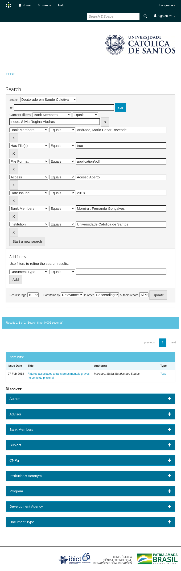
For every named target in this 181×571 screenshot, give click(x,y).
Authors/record (129, 295)
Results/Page (17, 295)
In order (89, 295)
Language (167, 5)
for (11, 107)
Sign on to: (164, 16)
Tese (163, 373)
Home (24, 5)
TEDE (10, 74)
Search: (14, 99)
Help (61, 5)
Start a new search (27, 241)
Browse (44, 5)
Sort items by (51, 295)
